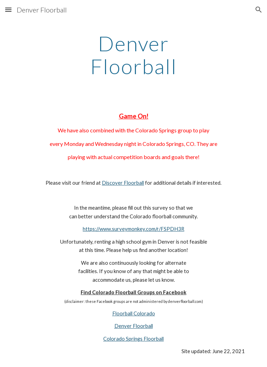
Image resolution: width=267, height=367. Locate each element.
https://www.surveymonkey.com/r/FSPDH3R (133, 229)
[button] (8, 9)
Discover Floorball (123, 183)
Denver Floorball (133, 326)
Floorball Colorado (133, 313)
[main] (133, 54)
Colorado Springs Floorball (133, 339)
